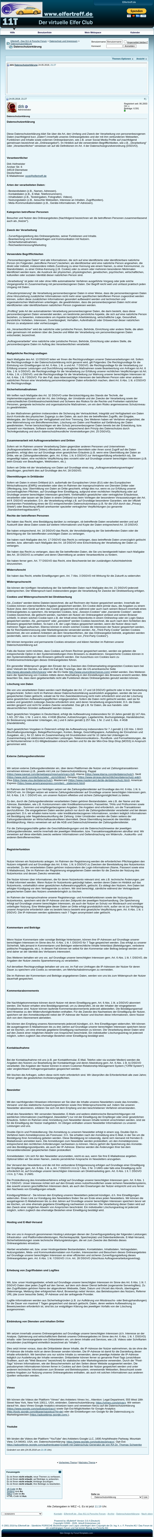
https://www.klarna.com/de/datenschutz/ (109, 774)
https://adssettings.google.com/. (49, 1414)
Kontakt (58, 1514)
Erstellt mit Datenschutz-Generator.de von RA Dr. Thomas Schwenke (101, 1444)
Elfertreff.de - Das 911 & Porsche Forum (85, 1514)
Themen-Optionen (121, 59)
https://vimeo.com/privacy (111, 1402)
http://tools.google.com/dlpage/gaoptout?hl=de (35, 1411)
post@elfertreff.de (36, 175)
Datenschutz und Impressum (63, 41)
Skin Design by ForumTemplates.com (76, 1533)
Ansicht (140, 59)
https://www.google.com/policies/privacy (31, 1408)
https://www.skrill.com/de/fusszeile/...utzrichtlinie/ (36, 777)
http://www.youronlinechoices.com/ (89, 671)
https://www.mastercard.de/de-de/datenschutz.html (99, 780)
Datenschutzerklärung (21, 43)
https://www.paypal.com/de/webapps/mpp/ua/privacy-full (41, 774)
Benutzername (99, 41)
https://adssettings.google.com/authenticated (33, 1444)
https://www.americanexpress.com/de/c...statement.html (51, 783)
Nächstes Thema (87, 1462)
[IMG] (9, 1494)
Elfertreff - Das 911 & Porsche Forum (29, 41)
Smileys (11, 1491)
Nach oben (147, 1514)
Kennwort (96, 46)
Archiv (111, 1514)
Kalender (135, 32)
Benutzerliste (45, 32)
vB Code (11, 1489)
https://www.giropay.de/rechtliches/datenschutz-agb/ (109, 777)
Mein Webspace (93, 32)
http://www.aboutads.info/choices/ (26, 671)
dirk (21, 106)
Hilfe (12, 32)
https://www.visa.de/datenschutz (33, 780)
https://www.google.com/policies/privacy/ (90, 1441)
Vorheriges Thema (68, 1462)
